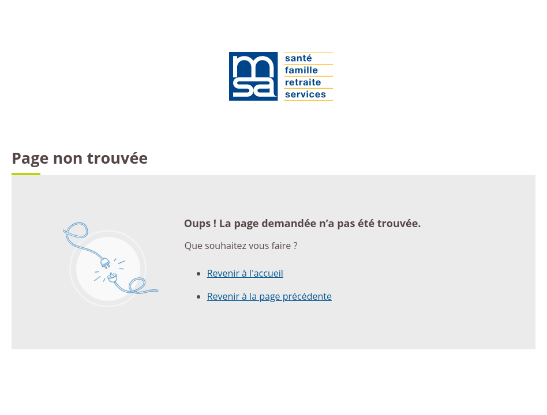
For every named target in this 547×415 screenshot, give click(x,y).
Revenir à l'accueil (245, 273)
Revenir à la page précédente (269, 296)
